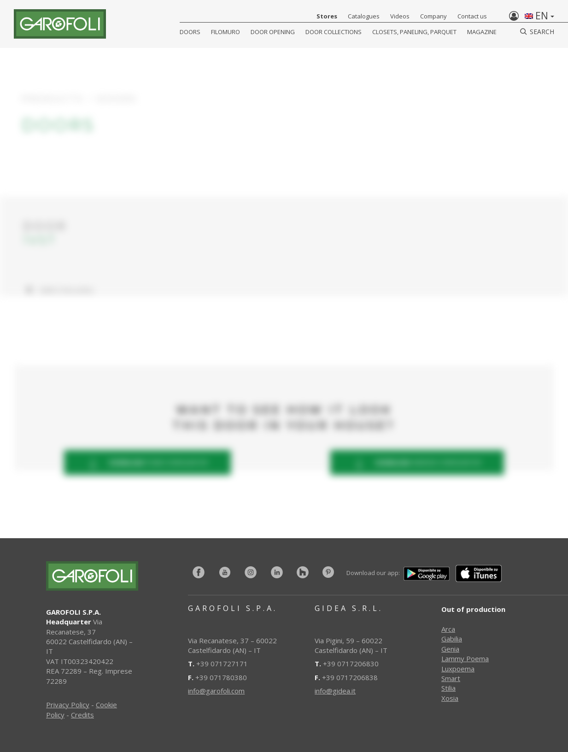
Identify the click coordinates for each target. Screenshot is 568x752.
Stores (326, 16)
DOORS (190, 32)
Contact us (472, 16)
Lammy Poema (465, 658)
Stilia (448, 688)
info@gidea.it (335, 690)
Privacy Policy (67, 704)
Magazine (482, 32)
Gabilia (451, 638)
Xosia (449, 698)
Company (433, 16)
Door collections (333, 32)
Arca (448, 629)
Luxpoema (457, 668)
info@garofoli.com (216, 690)
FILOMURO (225, 32)
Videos (400, 16)
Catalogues (364, 16)
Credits (82, 714)
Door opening (273, 32)
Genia (450, 648)
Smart (450, 678)
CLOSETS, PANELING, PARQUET (414, 32)
